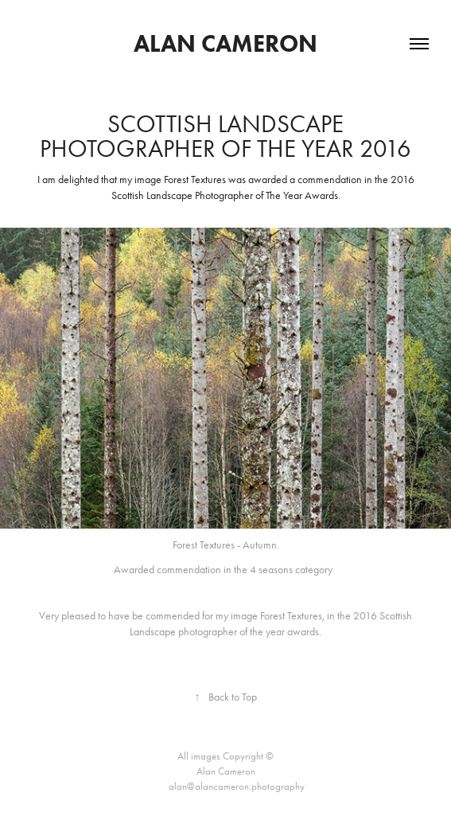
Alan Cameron (225, 43)
